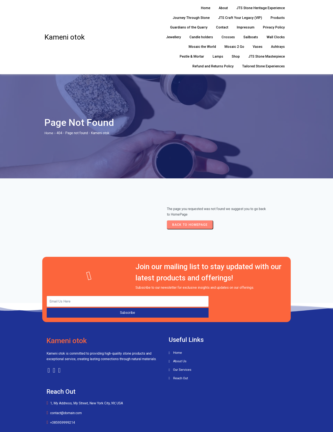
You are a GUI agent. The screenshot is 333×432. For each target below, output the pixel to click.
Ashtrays (11, 415)
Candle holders (15, 424)
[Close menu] (0, 400)
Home (48, 125)
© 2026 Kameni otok (166, 379)
